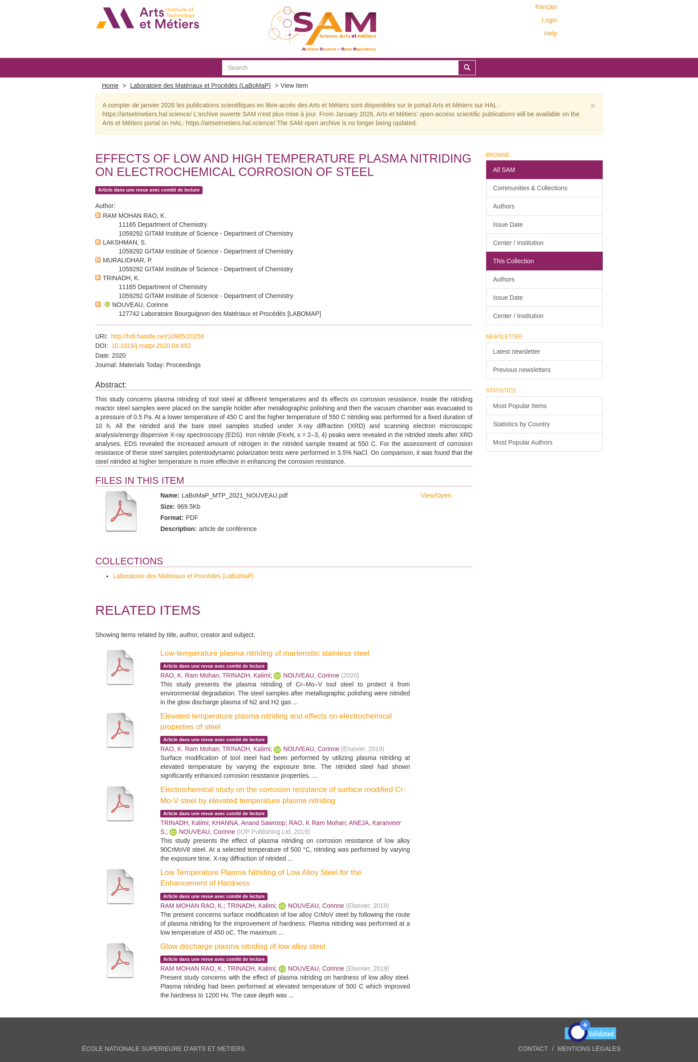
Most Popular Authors (523, 442)
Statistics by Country (521, 424)
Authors (504, 206)
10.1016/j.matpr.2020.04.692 (151, 345)
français (546, 6)
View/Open (436, 495)
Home (110, 85)
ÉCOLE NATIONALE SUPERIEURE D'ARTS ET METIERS (163, 1048)
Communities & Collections (530, 188)
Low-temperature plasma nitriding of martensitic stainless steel (264, 653)
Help (550, 33)
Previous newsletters (522, 369)
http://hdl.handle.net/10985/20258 (157, 336)
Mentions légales (589, 1048)
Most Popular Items (520, 405)
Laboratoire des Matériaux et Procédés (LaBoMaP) (200, 85)
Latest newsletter (516, 351)
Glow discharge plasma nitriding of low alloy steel (242, 946)
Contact (533, 1048)
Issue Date (508, 224)
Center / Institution (518, 242)
